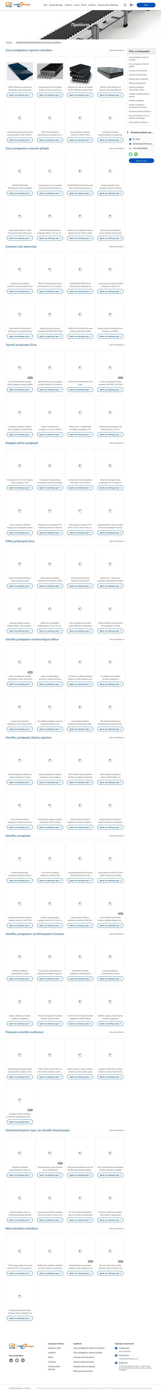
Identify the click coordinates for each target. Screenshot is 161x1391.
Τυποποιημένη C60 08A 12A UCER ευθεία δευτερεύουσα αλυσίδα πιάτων (110, 875)
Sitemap (27, 1388)
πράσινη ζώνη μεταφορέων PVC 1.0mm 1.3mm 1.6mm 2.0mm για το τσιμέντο (80, 527)
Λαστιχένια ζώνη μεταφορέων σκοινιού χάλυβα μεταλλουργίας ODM (110, 233)
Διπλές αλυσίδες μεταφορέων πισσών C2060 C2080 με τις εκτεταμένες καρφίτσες (110, 777)
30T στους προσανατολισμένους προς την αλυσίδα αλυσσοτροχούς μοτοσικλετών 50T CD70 (80, 1215)
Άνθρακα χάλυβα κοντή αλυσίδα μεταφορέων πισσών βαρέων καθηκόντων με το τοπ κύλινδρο (50, 777)
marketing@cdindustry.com (144, 144)
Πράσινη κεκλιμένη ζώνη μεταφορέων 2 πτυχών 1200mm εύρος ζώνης (50, 429)
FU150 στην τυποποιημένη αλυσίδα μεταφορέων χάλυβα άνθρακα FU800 (80, 1018)
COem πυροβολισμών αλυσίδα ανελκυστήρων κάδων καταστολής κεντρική (20, 679)
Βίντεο (84, 5)
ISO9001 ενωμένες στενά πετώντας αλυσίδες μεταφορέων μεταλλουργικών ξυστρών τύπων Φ (110, 1018)
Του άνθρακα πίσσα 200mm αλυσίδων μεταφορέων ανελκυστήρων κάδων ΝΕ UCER (110, 679)
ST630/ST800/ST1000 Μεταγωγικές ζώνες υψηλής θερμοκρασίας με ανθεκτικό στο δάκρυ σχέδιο (80, 188)
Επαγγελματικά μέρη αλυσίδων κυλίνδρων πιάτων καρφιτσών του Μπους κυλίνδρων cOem (80, 1268)
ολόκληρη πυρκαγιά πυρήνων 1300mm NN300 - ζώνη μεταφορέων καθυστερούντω (20, 625)
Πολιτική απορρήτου (16, 1388)
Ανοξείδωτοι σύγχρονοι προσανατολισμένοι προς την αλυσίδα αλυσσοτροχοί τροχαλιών (20, 1170)
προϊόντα (68, 5)
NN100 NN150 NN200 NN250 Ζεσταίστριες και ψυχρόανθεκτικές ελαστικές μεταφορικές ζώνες (20, 331)
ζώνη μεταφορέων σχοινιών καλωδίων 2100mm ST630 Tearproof (80, 135)
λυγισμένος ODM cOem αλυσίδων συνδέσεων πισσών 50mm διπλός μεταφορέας (110, 1071)
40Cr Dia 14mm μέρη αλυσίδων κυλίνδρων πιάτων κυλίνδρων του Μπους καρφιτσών (110, 1268)
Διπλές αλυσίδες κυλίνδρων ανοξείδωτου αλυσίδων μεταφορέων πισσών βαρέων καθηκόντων (80, 822)
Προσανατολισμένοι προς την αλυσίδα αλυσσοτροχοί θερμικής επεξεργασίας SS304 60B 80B (19, 1215)
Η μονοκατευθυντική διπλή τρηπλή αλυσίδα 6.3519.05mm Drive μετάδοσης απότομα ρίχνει (80, 875)
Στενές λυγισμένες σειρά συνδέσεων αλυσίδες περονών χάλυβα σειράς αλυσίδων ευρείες (80, 1071)
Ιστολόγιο (92, 5)
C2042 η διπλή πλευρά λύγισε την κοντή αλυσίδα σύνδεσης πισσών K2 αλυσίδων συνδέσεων (50, 1071)
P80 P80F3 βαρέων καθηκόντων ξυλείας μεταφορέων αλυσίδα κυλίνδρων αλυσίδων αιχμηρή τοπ (20, 777)
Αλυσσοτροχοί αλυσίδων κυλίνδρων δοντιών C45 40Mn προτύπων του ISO (50, 1215)
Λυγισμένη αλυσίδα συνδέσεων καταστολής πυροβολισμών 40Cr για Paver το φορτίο (20, 1116)
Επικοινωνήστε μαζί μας (108, 5)
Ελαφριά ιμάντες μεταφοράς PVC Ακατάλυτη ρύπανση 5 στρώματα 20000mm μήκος (50, 527)
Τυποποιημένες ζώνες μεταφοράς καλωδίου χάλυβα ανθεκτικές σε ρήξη (50, 188)
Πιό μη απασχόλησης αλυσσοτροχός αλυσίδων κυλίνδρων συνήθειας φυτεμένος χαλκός (110, 1170)
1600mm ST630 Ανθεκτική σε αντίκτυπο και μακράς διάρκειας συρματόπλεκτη (110, 90)
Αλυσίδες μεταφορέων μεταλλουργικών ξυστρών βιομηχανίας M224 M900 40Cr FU (110, 973)
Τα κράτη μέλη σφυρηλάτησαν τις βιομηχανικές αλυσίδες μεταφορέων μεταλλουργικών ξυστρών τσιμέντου (50, 973)
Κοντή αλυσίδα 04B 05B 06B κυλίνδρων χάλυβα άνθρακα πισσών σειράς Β (110, 920)
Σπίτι (45, 5)
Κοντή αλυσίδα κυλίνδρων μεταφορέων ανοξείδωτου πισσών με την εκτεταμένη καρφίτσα (20, 822)
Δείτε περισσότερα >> (117, 50)
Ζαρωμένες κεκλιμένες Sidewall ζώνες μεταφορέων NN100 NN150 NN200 (20, 429)
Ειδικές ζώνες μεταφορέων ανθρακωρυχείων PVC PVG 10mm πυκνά (50, 625)
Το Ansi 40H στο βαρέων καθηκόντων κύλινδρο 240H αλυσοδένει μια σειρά (50, 875)
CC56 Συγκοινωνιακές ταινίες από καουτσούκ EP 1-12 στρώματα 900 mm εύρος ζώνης (20, 1268)
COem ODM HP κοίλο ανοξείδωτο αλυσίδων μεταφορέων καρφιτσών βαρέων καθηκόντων (80, 777)
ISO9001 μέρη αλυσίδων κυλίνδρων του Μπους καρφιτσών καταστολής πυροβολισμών (50, 1268)
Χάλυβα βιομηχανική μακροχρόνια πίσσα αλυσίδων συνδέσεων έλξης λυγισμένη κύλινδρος (20, 1071)
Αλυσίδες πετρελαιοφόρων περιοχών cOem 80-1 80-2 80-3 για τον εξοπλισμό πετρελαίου (49, 920)
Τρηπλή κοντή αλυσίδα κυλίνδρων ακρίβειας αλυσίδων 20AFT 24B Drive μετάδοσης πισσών (20, 920)
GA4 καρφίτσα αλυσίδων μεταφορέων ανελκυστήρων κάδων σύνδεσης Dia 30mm (80, 724)
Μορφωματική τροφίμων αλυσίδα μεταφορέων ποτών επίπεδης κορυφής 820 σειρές (50, 822)
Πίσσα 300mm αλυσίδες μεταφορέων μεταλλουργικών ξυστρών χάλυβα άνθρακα (80, 973)
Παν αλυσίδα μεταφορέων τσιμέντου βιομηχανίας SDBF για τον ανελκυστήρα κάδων (50, 724)
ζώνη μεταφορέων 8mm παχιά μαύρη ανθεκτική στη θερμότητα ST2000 (80, 625)
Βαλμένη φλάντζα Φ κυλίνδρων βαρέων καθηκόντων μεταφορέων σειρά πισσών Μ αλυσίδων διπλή (110, 822)
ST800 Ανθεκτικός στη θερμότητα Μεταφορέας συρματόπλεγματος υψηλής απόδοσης (20, 90)
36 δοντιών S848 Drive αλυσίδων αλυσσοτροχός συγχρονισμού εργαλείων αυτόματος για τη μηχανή (110, 1215)
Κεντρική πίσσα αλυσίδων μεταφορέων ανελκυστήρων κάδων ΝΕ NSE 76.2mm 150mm (19, 724)
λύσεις (77, 5)
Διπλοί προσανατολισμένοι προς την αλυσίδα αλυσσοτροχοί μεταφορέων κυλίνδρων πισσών (80, 1170)
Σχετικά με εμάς (56, 5)
